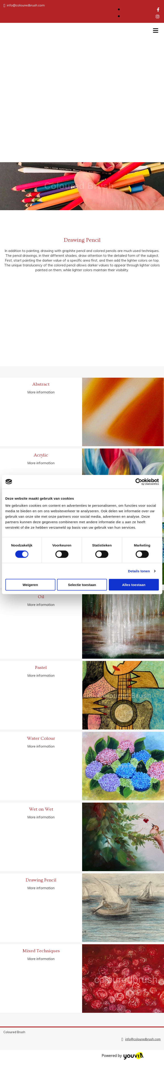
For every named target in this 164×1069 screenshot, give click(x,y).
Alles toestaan (133, 585)
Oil (41, 596)
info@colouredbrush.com (26, 5)
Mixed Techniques (41, 950)
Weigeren (30, 585)
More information (41, 392)
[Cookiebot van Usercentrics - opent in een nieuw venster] (139, 481)
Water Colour (41, 738)
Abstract (41, 384)
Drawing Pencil (41, 880)
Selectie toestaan (82, 585)
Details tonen (139, 571)
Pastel (41, 667)
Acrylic (41, 455)
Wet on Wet (41, 809)
